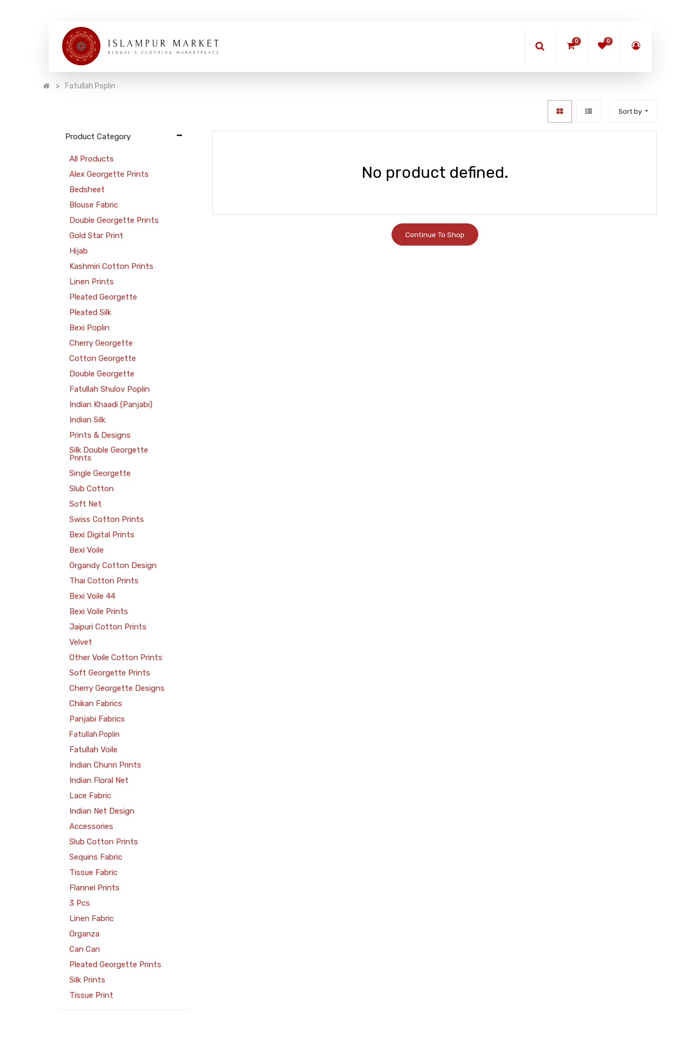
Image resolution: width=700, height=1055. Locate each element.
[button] (633, 111)
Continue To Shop (435, 234)
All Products (91, 159)
